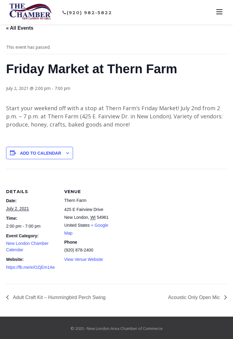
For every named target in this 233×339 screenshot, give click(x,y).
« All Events (19, 28)
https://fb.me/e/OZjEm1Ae (30, 267)
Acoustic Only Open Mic (194, 297)
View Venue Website (83, 259)
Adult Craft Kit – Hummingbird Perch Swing (58, 297)
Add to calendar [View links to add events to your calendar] (40, 153)
